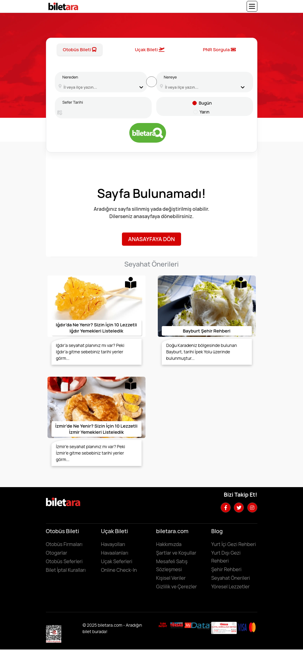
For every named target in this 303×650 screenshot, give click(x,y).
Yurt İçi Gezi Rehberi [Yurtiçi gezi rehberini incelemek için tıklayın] (233, 544)
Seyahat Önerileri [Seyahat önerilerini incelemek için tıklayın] (230, 578)
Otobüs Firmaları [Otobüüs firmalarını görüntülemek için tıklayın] (64, 544)
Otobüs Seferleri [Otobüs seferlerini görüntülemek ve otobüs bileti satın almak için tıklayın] (64, 561)
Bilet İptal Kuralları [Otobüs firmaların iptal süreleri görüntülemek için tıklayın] (66, 570)
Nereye (170, 77)
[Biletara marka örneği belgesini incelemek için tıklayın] (163, 624)
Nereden (70, 77)
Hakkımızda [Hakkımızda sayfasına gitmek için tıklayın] (169, 544)
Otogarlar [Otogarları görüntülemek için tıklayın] (56, 552)
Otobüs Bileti (80, 49)
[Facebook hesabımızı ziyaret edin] (226, 507)
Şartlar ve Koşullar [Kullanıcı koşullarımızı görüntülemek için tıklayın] (176, 552)
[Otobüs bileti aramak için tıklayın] (147, 133)
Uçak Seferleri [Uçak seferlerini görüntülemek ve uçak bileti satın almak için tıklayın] (116, 561)
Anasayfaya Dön (151, 239)
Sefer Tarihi (72, 102)
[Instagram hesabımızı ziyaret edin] (252, 507)
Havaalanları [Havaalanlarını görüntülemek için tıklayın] (114, 552)
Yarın (205, 112)
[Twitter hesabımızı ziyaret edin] (239, 507)
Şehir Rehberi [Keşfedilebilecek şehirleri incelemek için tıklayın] (226, 569)
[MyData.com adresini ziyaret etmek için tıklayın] (197, 625)
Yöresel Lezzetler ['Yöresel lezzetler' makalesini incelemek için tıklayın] (230, 586)
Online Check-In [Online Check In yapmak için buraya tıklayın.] (119, 570)
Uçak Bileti (150, 49)
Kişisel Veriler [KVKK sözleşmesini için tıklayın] (171, 578)
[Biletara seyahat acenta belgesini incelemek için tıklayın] (177, 624)
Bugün (205, 103)
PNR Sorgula (219, 49)
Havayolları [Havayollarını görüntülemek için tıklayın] (113, 544)
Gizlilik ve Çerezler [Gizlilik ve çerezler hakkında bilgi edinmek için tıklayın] (176, 586)
